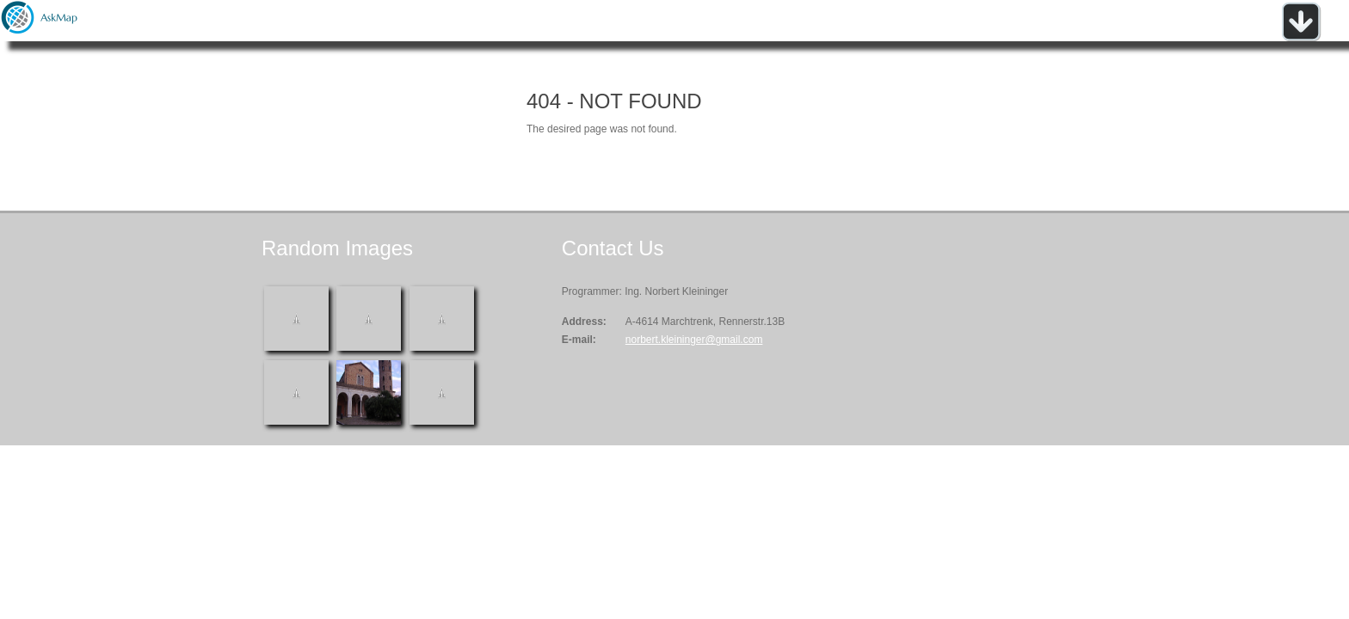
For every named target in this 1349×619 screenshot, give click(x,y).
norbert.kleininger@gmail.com (694, 340)
